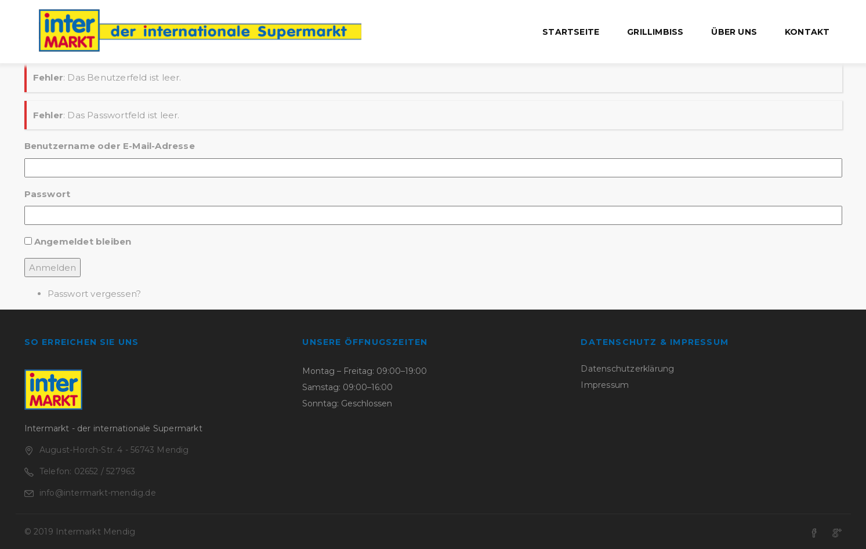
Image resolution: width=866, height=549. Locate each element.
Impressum (605, 385)
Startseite (570, 32)
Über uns (734, 32)
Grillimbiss (655, 32)
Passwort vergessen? (95, 293)
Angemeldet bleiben (83, 241)
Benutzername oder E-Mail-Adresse (109, 145)
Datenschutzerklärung (627, 368)
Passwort (47, 193)
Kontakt (807, 32)
